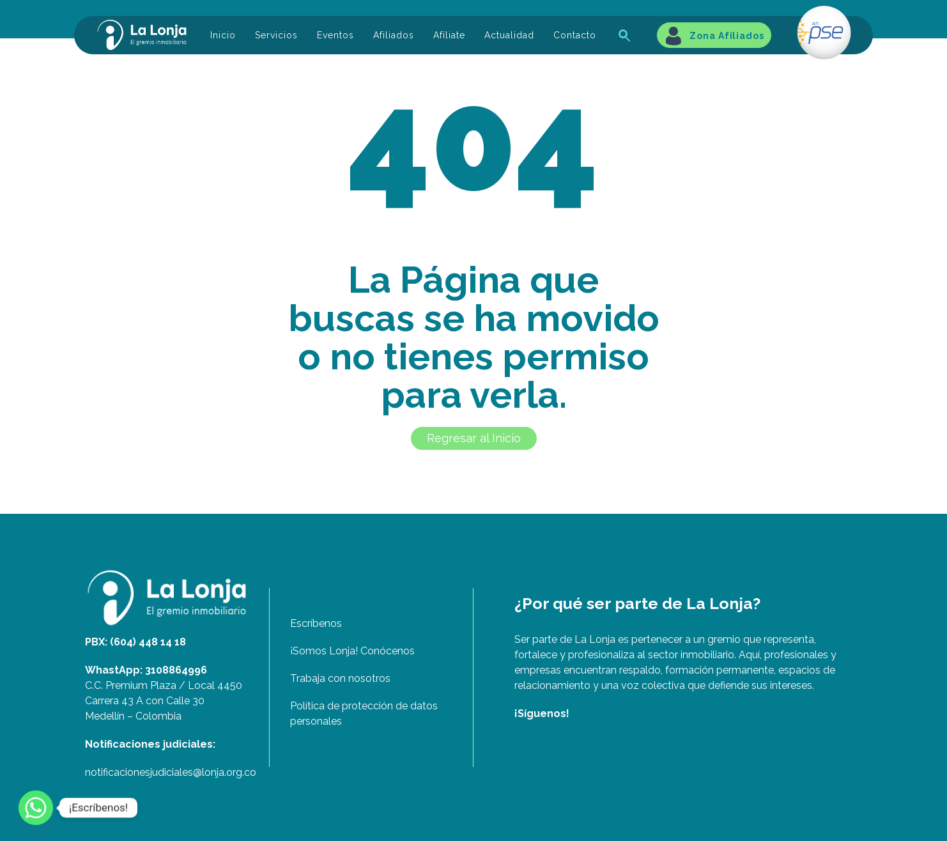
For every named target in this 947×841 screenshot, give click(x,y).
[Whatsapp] (36, 808)
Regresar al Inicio (474, 438)
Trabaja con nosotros (340, 678)
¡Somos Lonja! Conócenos (352, 651)
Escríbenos (316, 623)
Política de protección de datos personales (364, 713)
